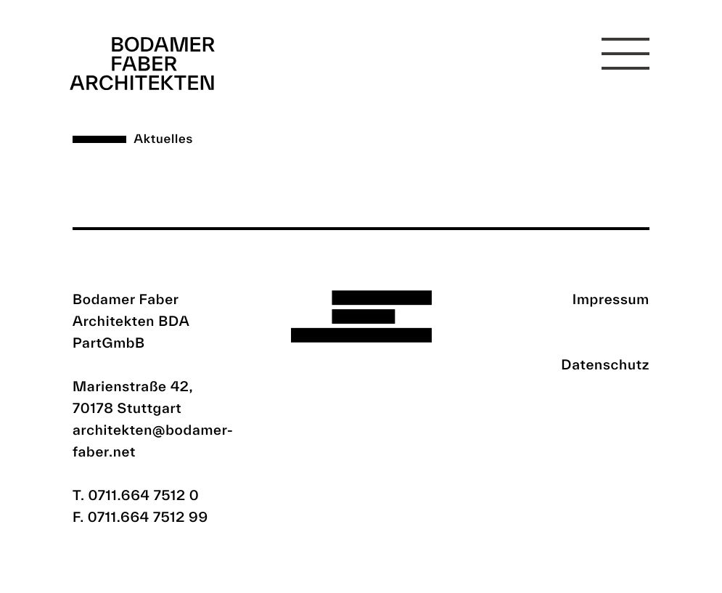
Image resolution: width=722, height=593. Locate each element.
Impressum (611, 299)
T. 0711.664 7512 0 (136, 495)
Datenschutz (605, 364)
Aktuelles (163, 139)
